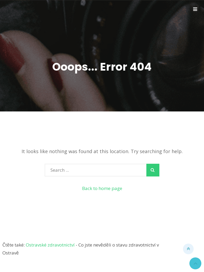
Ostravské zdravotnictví (50, 245)
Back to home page (102, 188)
